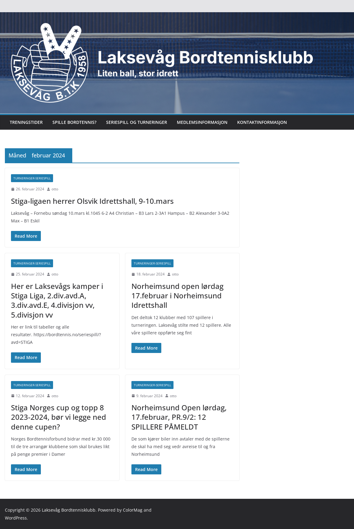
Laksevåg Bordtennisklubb (68, 510)
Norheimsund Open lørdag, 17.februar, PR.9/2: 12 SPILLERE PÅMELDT (179, 416)
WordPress (16, 518)
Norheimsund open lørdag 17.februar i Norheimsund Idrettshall (177, 295)
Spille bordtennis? (74, 122)
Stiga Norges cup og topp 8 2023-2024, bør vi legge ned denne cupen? (58, 416)
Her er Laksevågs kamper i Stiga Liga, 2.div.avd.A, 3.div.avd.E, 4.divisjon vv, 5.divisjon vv (57, 300)
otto (55, 189)
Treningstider (26, 122)
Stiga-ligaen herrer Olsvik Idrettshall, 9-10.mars (92, 201)
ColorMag (132, 510)
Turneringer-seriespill (32, 178)
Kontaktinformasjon (262, 122)
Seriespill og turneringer (136, 122)
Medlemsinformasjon (202, 122)
